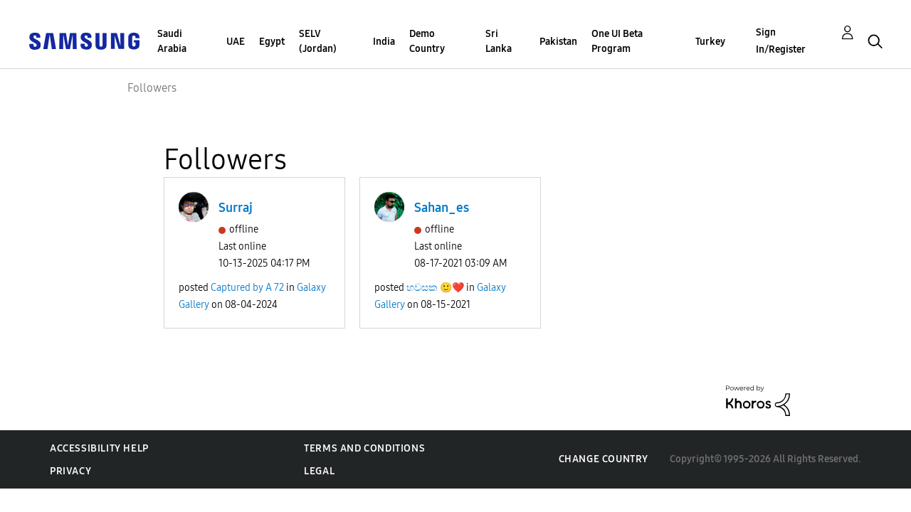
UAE (235, 42)
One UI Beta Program (617, 41)
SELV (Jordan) (318, 41)
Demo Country (427, 41)
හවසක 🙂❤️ (435, 288)
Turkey (710, 42)
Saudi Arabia (171, 41)
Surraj (235, 207)
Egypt (272, 42)
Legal (319, 471)
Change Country (603, 459)
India (384, 42)
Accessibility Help (99, 448)
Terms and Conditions (364, 448)
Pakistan (558, 42)
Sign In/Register (781, 40)
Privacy (70, 471)
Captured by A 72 (247, 288)
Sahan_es (441, 207)
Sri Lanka (498, 41)
